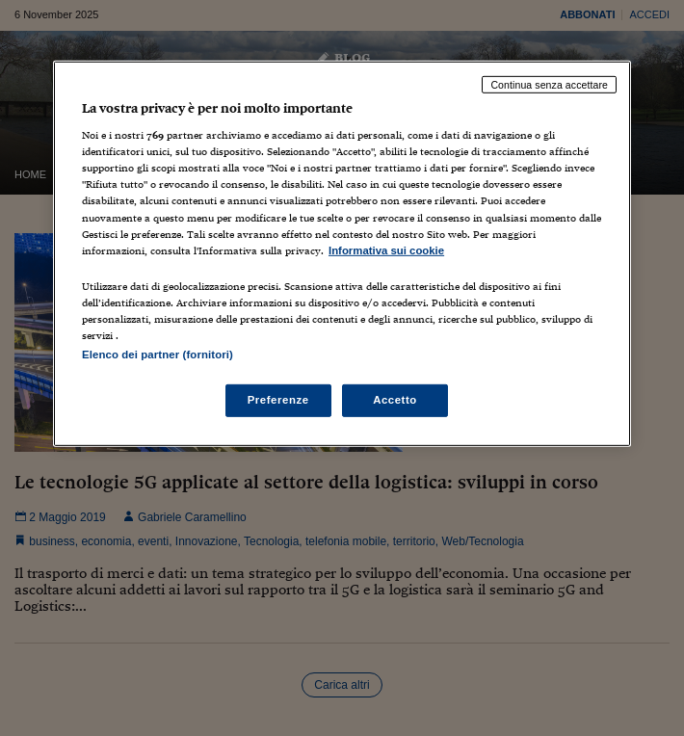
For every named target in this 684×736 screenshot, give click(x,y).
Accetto (395, 400)
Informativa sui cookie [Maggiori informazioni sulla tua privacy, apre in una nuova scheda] (386, 249)
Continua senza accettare (549, 84)
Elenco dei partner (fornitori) (157, 354)
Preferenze (278, 400)
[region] (342, 253)
